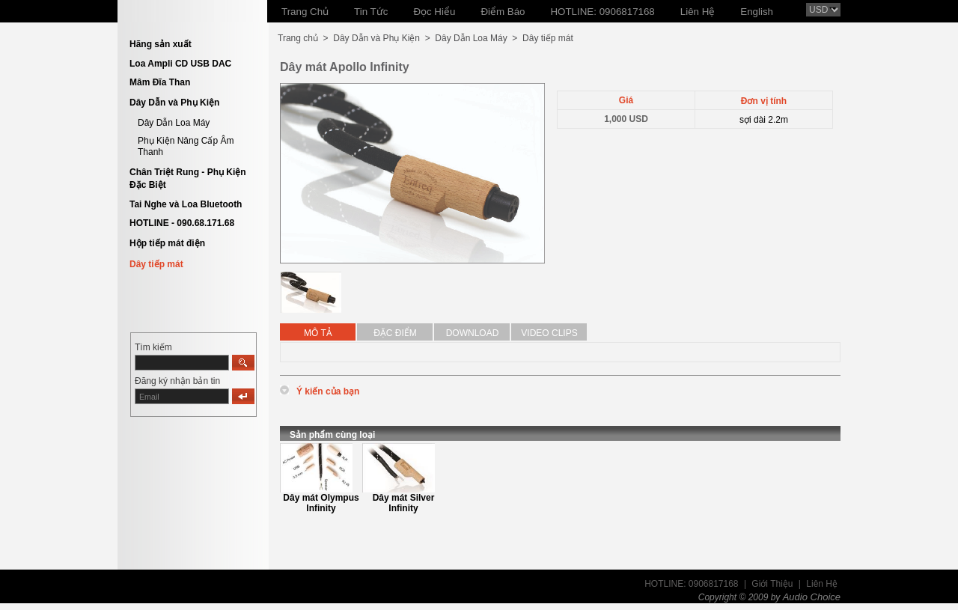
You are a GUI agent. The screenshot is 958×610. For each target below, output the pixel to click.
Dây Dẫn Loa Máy (174, 123)
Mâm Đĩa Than (159, 82)
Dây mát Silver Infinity (404, 502)
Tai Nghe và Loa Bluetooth (185, 204)
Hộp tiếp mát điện (167, 243)
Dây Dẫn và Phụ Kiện (174, 102)
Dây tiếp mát (156, 264)
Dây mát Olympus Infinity (321, 502)
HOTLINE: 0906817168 (691, 584)
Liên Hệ (822, 584)
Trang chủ (298, 38)
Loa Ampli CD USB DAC (180, 63)
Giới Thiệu (772, 584)
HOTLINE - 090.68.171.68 (181, 223)
